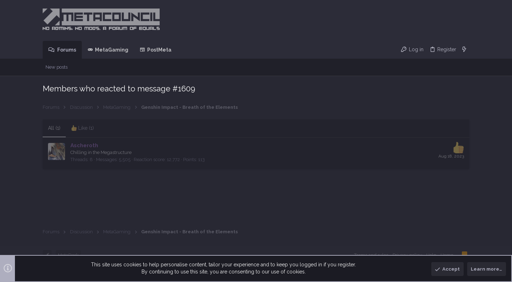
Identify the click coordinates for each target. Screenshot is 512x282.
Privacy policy (407, 255)
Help (431, 255)
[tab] (82, 128)
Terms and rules (371, 255)
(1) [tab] (54, 128)
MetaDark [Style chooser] (68, 255)
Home (447, 255)
